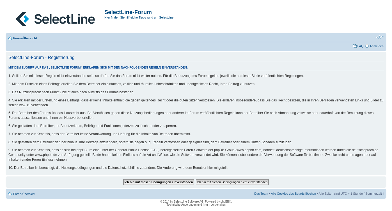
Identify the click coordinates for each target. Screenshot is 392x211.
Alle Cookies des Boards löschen (293, 193)
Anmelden (377, 46)
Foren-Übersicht (25, 38)
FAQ (360, 46)
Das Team (261, 193)
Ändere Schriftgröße (379, 37)
